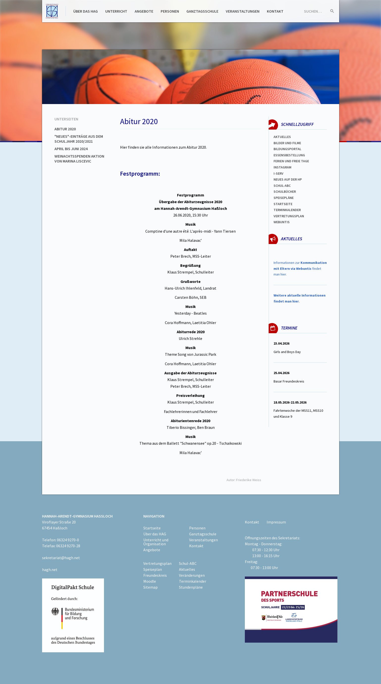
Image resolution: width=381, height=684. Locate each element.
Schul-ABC (188, 563)
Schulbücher (285, 191)
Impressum (276, 522)
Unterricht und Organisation (155, 541)
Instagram (282, 167)
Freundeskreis (155, 575)
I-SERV (278, 173)
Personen (170, 11)
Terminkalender (287, 210)
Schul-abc (282, 185)
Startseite (283, 204)
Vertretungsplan (289, 216)
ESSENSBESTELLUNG (289, 155)
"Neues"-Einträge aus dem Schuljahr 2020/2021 (78, 139)
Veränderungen (192, 575)
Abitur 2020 (65, 128)
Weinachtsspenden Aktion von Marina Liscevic (79, 159)
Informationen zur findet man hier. (300, 268)
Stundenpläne (191, 587)
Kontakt (275, 11)
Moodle (149, 581)
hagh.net (49, 569)
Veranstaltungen (242, 11)
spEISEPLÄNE (284, 197)
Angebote (144, 11)
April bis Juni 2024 (71, 148)
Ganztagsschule (202, 11)
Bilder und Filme (287, 143)
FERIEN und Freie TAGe (291, 161)
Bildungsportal (287, 149)
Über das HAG (85, 11)
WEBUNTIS (282, 222)
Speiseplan (152, 569)
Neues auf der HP (288, 179)
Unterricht (116, 11)
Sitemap (150, 587)
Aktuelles (282, 137)
